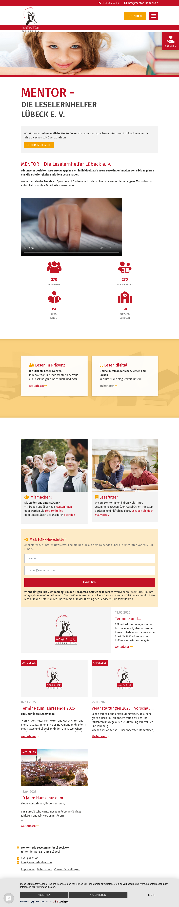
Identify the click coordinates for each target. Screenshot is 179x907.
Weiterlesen (124, 646)
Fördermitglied (54, 510)
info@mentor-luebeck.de (141, 3)
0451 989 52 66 (109, 3)
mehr (152, 895)
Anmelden (89, 582)
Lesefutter (106, 497)
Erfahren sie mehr (38, 145)
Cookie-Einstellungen (67, 869)
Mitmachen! (38, 497)
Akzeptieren (98, 895)
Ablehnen (43, 895)
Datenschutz (44, 869)
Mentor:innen (64, 506)
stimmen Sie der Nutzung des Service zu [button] (87, 599)
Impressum (28, 869)
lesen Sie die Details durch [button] (40, 599)
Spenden (135, 16)
